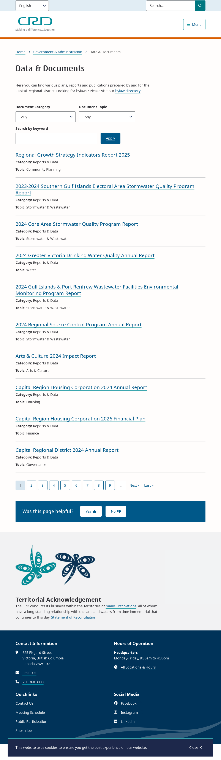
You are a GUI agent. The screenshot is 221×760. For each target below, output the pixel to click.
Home (20, 52)
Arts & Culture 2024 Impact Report (56, 355)
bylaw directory (127, 90)
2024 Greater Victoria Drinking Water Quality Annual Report (85, 255)
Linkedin (130, 721)
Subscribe (24, 730)
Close (193, 747)
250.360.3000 (33, 682)
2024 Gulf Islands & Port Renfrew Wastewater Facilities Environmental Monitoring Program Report (97, 290)
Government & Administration (57, 52)
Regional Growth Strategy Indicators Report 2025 (73, 154)
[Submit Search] (200, 5)
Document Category (33, 106)
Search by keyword (32, 128)
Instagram (132, 712)
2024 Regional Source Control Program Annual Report (79, 324)
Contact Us (24, 703)
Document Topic (93, 106)
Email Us (29, 672)
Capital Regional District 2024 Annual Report (67, 449)
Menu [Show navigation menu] (197, 24)
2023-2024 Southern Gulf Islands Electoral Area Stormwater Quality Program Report (105, 189)
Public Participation (31, 721)
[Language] (32, 5)
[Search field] (170, 5)
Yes (88, 511)
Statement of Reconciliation (73, 617)
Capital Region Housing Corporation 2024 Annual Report (81, 387)
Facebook (131, 703)
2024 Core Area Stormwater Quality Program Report (77, 223)
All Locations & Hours (138, 667)
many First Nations (121, 606)
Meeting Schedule (30, 712)
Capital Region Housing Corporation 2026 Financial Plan (80, 418)
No (113, 511)
